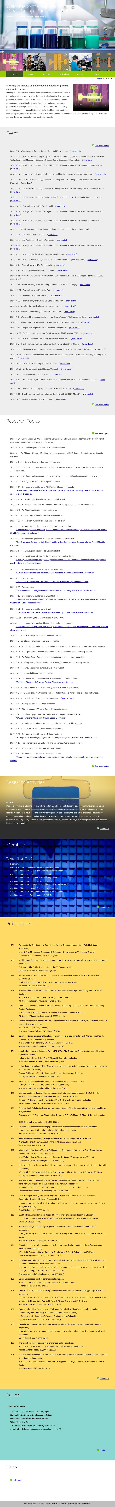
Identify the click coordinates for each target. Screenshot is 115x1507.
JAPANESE (101, 78)
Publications (64, 74)
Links (96, 74)
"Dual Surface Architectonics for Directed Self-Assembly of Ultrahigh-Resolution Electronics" (55, 573)
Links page (17, 1480)
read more (104, 828)
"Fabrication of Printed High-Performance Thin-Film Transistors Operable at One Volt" (52, 582)
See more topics (102, 146)
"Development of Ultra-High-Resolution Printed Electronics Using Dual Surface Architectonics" (56, 590)
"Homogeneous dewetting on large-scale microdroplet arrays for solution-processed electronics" (56, 737)
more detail (75, 151)
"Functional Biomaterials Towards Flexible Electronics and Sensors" (44, 682)
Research (31, 74)
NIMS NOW (59, 618)
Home (14, 74)
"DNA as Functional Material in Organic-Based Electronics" (41, 718)
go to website (67, 698)
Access (80, 74)
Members (47, 74)
